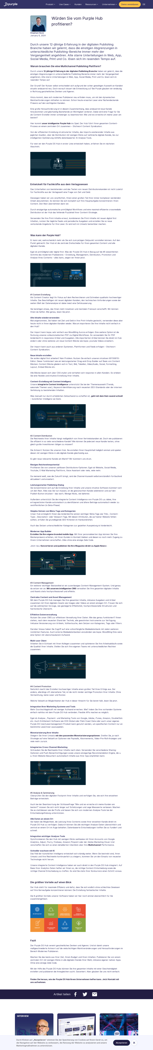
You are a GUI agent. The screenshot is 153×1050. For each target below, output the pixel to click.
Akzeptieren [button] (121, 1043)
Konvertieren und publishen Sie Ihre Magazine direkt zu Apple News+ (74, 546)
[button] (50, 4)
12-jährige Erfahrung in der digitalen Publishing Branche (70, 71)
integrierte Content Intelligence (53, 384)
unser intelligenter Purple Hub (56, 123)
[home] (10, 4)
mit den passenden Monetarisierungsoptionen (77, 735)
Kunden (78, 4)
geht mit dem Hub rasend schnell (107, 396)
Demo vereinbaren (129, 4)
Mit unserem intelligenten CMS (61, 588)
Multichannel (94, 845)
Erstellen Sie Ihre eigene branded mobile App (51, 534)
